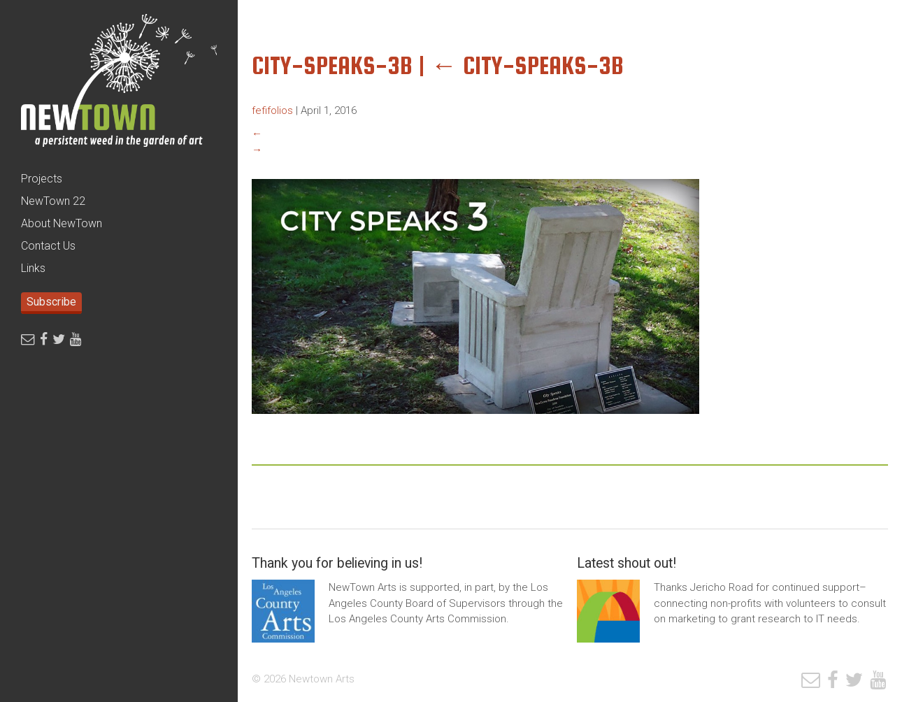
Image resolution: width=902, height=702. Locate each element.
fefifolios (272, 110)
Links (33, 268)
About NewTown (61, 223)
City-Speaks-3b (527, 65)
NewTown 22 (53, 201)
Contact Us (48, 245)
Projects (41, 178)
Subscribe (51, 301)
